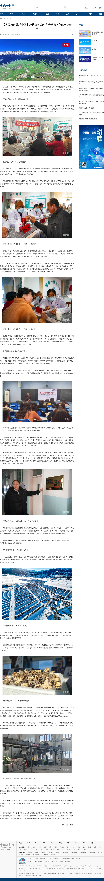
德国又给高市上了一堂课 (86, 108)
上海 (68, 847)
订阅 (100, 8)
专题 (81, 25)
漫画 (67, 14)
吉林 (56, 847)
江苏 (73, 847)
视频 (47, 14)
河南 (100, 847)
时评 (28, 843)
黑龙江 (62, 847)
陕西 (74, 849)
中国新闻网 (36, 854)
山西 (45, 847)
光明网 (21, 854)
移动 (94, 8)
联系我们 (9, 849)
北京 (29, 847)
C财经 (35, 14)
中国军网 (28, 854)
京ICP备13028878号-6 (64, 861)
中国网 (43, 852)
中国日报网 (2, 18)
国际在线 (50, 852)
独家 (84, 843)
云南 (63, 849)
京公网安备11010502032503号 (35, 861)
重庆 (47, 849)
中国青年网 (65, 852)
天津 (34, 847)
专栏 (57, 14)
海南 (41, 849)
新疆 (79, 849)
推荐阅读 (83, 70)
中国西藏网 (92, 852)
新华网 (36, 852)
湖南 (25, 849)
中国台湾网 (83, 852)
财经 (44, 843)
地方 (90, 14)
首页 (1, 14)
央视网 (57, 852)
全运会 (94, 49)
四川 (52, 849)
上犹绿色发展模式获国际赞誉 (88, 119)
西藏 (68, 849)
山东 (95, 847)
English (87, 8)
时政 (11, 14)
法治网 (53, 854)
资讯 (23, 14)
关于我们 (3, 849)
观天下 (78, 14)
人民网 (30, 852)
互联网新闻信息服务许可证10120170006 (49, 858)
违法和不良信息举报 (33, 858)
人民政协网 (45, 854)
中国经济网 (74, 852)
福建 (84, 847)
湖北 (20, 849)
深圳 (84, 849)
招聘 (92, 843)
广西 (36, 849)
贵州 (58, 849)
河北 (40, 847)
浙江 (79, 847)
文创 (100, 14)
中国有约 (94, 40)
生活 (52, 843)
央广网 (100, 852)
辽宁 (50, 847)
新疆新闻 (8, 18)
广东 (31, 849)
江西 (89, 847)
